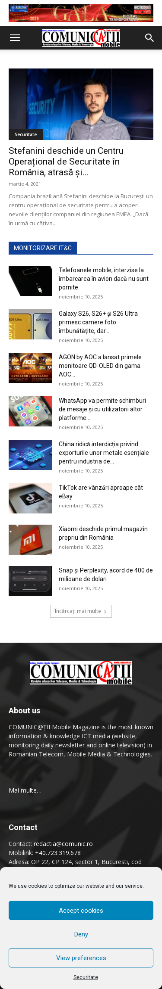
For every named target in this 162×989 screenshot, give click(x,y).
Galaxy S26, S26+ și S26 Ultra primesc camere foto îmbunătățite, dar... (98, 322)
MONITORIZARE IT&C (43, 248)
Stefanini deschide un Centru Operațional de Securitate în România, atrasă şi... (66, 161)
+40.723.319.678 (58, 853)
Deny (81, 934)
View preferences (81, 958)
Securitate (85, 977)
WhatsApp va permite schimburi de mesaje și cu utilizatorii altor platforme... (102, 409)
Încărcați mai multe (81, 611)
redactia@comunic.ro (63, 844)
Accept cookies (81, 910)
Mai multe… (25, 790)
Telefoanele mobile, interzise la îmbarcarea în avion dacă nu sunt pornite (104, 279)
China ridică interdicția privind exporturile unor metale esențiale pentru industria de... (104, 453)
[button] (15, 38)
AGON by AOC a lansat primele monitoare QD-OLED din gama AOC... (100, 366)
